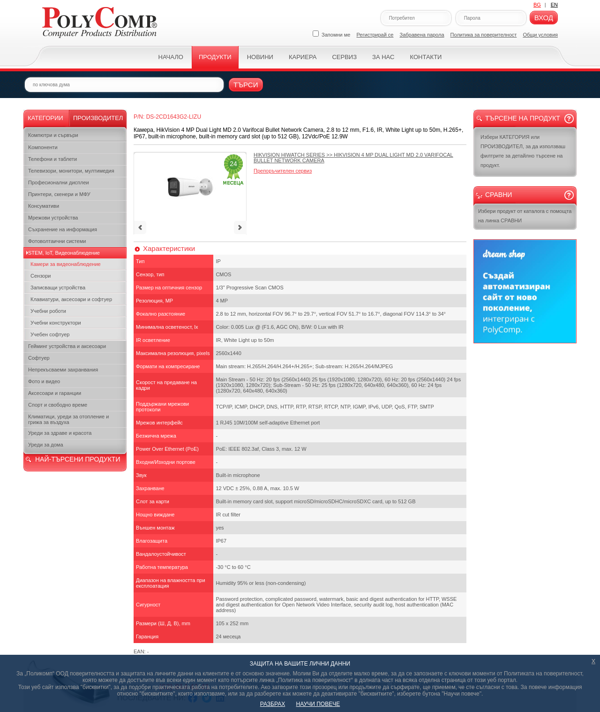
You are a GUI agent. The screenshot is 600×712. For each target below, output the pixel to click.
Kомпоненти (43, 147)
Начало (170, 57)
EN (554, 5)
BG (537, 5)
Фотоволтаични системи (57, 241)
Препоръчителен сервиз (283, 171)
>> (353, 157)
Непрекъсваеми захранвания (63, 369)
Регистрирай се (375, 35)
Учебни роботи (48, 311)
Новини (260, 57)
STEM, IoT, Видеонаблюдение (64, 253)
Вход (543, 18)
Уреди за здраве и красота (59, 433)
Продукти (215, 57)
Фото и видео (44, 381)
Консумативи (43, 206)
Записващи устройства (57, 287)
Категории (45, 117)
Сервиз (344, 57)
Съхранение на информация (62, 229)
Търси (245, 85)
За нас (383, 57)
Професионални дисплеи (58, 182)
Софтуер (39, 358)
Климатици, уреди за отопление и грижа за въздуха (68, 419)
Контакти (426, 57)
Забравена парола (422, 35)
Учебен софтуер (49, 334)
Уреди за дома (45, 444)
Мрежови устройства (53, 217)
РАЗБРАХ (272, 704)
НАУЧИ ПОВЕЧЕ (318, 704)
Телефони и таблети (52, 159)
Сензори (40, 276)
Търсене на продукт (522, 118)
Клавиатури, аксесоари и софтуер (71, 299)
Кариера (302, 57)
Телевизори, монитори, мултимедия (71, 171)
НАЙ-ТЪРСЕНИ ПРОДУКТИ (77, 459)
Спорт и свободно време (57, 405)
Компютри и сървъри (53, 135)
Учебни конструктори (55, 323)
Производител (98, 117)
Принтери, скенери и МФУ (59, 194)
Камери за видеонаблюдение (65, 264)
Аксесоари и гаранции (54, 393)
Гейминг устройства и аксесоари (67, 346)
